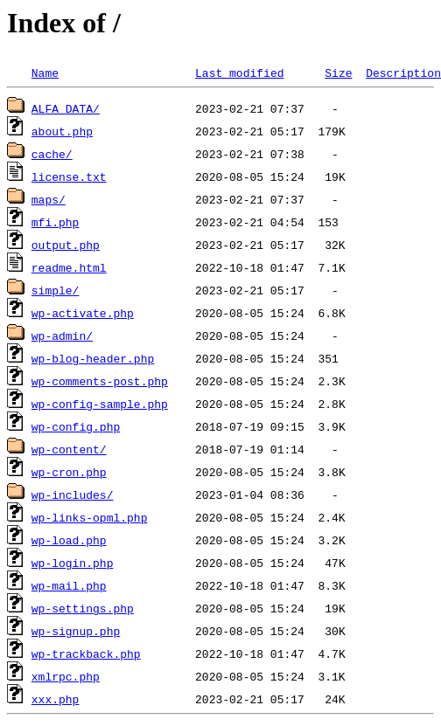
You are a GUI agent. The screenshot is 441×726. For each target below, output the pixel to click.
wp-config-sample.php (100, 403)
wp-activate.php (83, 313)
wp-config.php (76, 426)
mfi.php (56, 222)
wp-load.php (69, 540)
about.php (62, 131)
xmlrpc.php (66, 676)
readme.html (69, 267)
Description (403, 72)
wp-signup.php (76, 631)
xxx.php (56, 699)
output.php (66, 244)
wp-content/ (69, 449)
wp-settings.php (83, 608)
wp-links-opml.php (90, 517)
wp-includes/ (73, 494)
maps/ (49, 199)
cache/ (52, 154)
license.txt (69, 176)
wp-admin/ (62, 335)
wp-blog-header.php (93, 358)
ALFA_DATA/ (66, 108)
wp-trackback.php (86, 653)
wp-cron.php (69, 472)
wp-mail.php (69, 585)
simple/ (56, 290)
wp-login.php (73, 562)
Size (338, 72)
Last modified (239, 72)
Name (45, 72)
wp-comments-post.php (100, 381)
